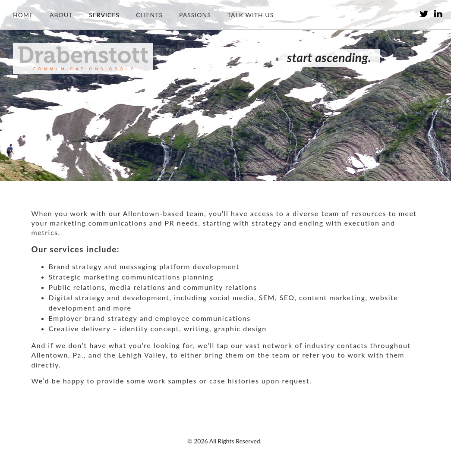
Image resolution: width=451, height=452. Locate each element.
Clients (149, 15)
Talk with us (250, 15)
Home (23, 15)
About (61, 15)
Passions (195, 15)
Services (104, 15)
